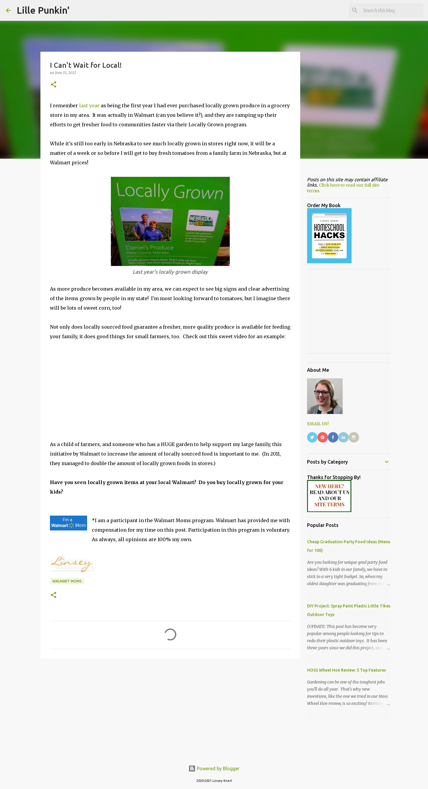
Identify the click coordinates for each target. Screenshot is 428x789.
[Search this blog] (392, 10)
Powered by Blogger (214, 768)
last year (89, 105)
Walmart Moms (67, 581)
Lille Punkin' (43, 10)
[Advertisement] (170, 709)
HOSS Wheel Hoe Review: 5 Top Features (346, 670)
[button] (53, 85)
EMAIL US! (318, 423)
